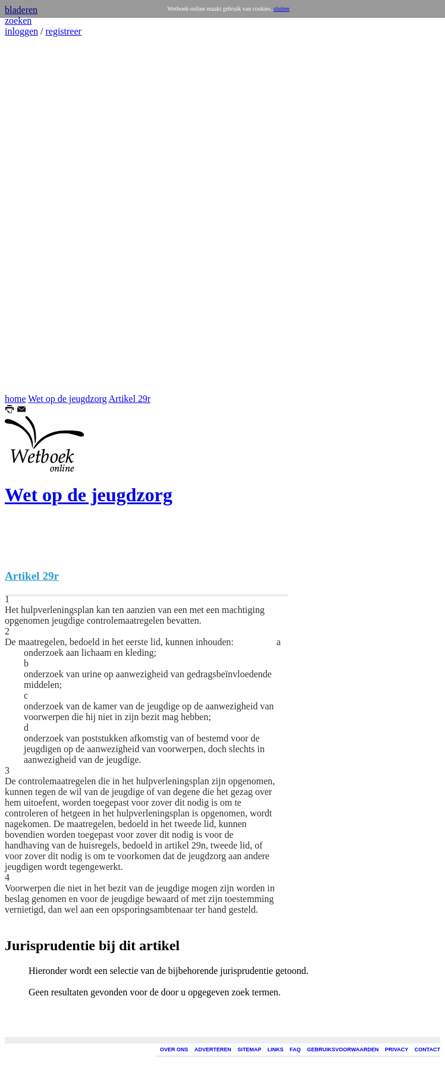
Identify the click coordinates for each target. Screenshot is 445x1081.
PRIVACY (396, 1049)
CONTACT (427, 1049)
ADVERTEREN (213, 1049)
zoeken (18, 20)
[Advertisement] (40, 215)
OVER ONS (174, 1049)
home (15, 399)
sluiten (282, 8)
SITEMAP (249, 1049)
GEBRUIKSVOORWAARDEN (342, 1049)
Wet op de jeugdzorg (67, 399)
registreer (63, 31)
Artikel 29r (130, 399)
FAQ (295, 1049)
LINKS (276, 1049)
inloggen (21, 31)
